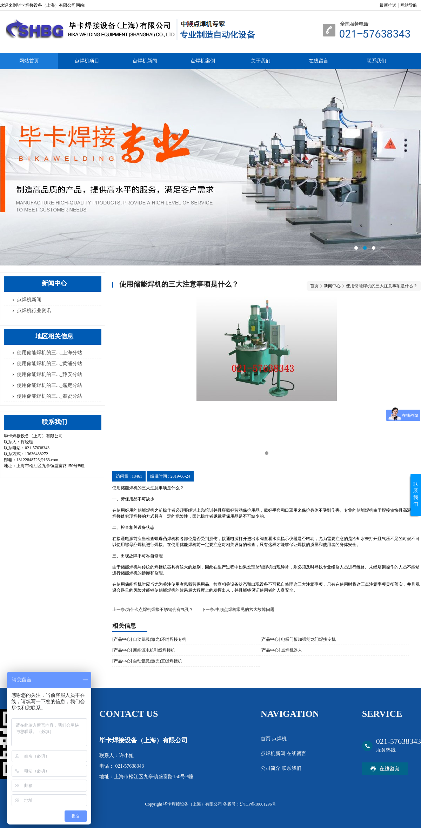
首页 (314, 285)
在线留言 (318, 60)
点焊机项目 (87, 60)
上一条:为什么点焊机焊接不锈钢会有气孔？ (152, 609)
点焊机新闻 (145, 60)
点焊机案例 (203, 60)
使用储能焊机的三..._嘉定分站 (49, 385)
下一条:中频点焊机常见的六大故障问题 (237, 609)
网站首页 (29, 60)
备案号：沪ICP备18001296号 (249, 804)
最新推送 (388, 5)
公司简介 (271, 768)
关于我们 (260, 60)
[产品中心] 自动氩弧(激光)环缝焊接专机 (149, 639)
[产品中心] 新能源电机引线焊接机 (143, 650)
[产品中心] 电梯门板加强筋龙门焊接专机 (298, 639)
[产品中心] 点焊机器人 (281, 650)
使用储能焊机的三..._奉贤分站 (49, 396)
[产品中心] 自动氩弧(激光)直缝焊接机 (147, 661)
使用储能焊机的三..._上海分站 (49, 352)
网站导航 (408, 5)
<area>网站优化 (210, 167)
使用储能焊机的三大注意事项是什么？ (381, 285)
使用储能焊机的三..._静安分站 (49, 374)
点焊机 (279, 738)
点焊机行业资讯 (34, 310)
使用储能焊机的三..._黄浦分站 (49, 363)
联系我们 (376, 60)
